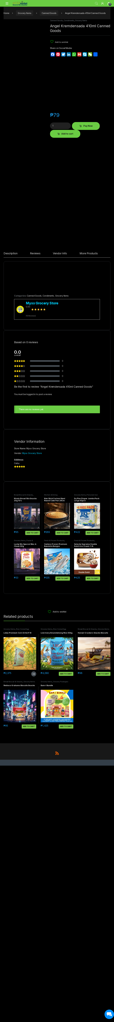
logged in (31, 650)
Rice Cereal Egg (22, 885)
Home (6, 13)
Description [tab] (10, 510)
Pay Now (88, 126)
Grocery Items (24, 13)
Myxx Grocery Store (32, 709)
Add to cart (67, 133)
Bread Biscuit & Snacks (23, 751)
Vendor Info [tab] (60, 510)
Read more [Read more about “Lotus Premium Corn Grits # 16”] (33, 930)
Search (96, 3)
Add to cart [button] (32, 789)
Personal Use (92, 751)
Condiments (69, 20)
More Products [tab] (89, 510)
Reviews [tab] (35, 510)
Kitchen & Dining (50, 751)
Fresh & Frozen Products (54, 797)
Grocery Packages (60, 938)
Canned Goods (49, 13)
